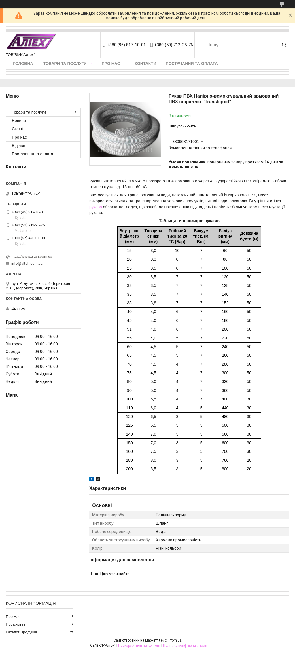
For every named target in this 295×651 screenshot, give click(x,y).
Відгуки (18, 145)
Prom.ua (175, 640)
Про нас (111, 63)
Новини (19, 120)
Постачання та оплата (192, 63)
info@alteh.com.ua (27, 263)
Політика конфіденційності (185, 646)
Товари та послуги (65, 63)
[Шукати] (284, 45)
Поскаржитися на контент (139, 646)
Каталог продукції (21, 632)
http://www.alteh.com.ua (32, 256)
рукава (95, 207)
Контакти (145, 63)
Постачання (16, 624)
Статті (17, 129)
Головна (23, 63)
